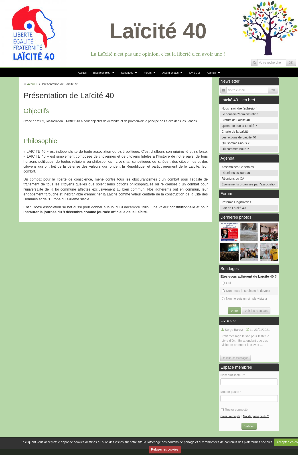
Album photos (170, 72)
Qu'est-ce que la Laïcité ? (239, 126)
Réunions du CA (232, 178)
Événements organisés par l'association (248, 184)
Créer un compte (230, 416)
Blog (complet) (101, 72)
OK (291, 62)
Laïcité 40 (158, 31)
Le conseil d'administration (239, 114)
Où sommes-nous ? (235, 149)
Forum (148, 72)
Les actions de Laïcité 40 (238, 137)
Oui (226, 283)
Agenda (211, 72)
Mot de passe (229, 392)
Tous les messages (235, 358)
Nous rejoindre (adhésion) (239, 108)
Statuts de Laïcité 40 (235, 120)
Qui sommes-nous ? (235, 143)
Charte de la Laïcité (234, 131)
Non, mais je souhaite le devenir (246, 290)
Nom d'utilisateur (231, 375)
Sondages (127, 72)
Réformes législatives (236, 202)
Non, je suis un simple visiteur (244, 298)
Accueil (82, 72)
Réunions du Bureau (235, 173)
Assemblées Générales (237, 167)
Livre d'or (194, 72)
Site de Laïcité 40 (233, 208)
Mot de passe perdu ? (256, 416)
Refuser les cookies (164, 449)
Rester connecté (234, 409)
